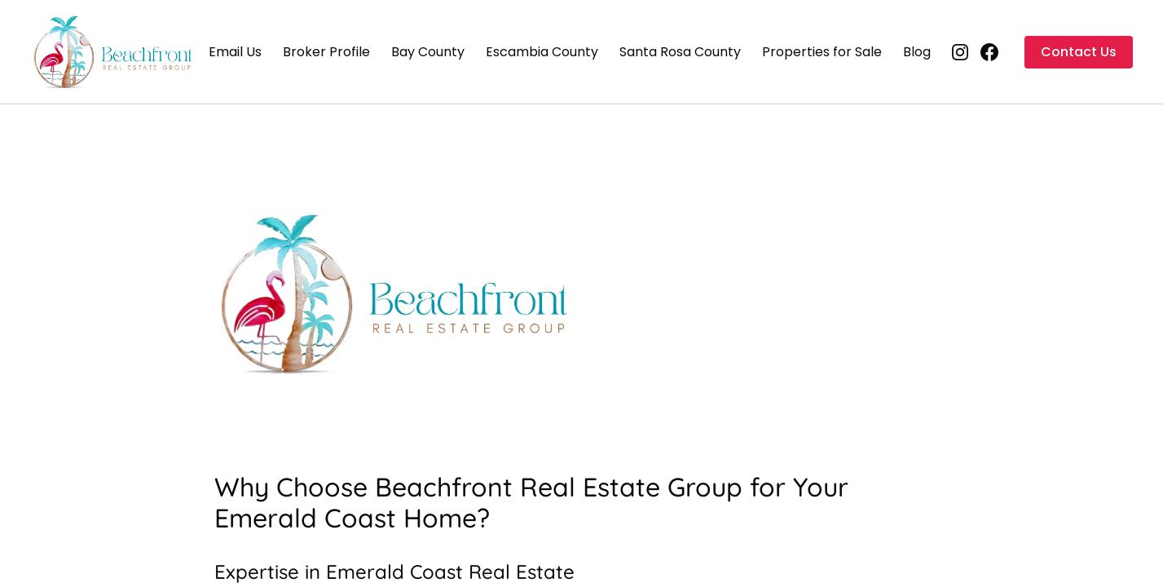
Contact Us (1079, 51)
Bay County (428, 51)
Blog (917, 51)
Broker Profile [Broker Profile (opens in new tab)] (326, 51)
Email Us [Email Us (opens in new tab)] (235, 51)
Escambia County (542, 51)
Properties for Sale (822, 51)
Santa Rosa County (680, 51)
